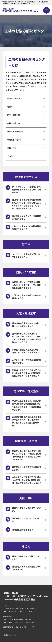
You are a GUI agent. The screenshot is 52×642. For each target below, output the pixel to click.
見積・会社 (11, 148)
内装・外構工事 (13, 123)
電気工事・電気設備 (15, 131)
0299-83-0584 (13, 622)
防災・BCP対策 (13, 115)
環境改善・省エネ (14, 139)
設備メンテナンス (14, 98)
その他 (10, 156)
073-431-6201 (13, 611)
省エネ (10, 106)
